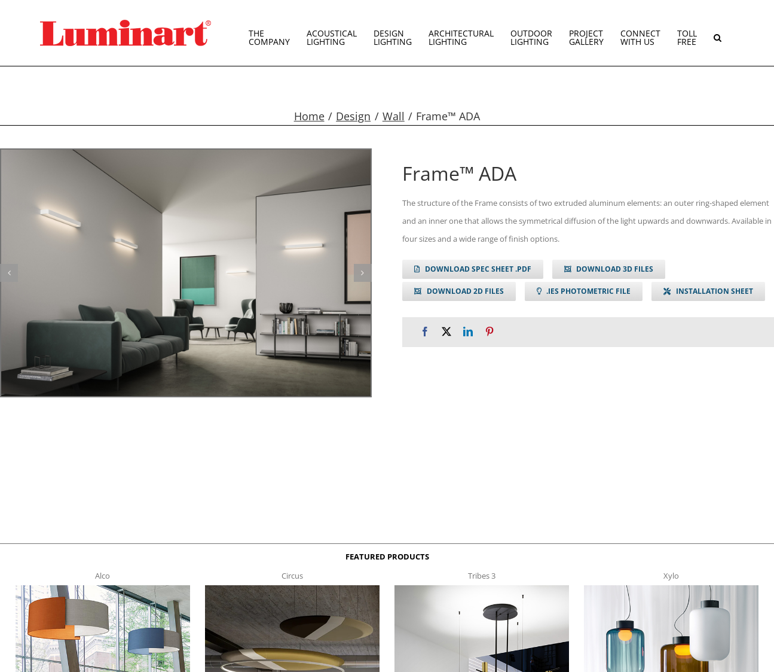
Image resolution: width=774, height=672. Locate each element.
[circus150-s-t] (292, 588)
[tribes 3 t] (481, 588)
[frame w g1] (186, 273)
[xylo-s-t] (671, 588)
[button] (717, 33)
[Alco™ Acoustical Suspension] (103, 588)
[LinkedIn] (468, 332)
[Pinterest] (489, 332)
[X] (446, 332)
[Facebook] (425, 332)
